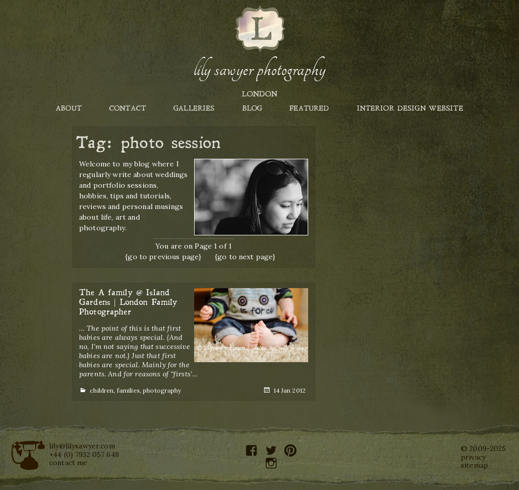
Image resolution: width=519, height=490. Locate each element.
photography (162, 390)
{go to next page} (245, 256)
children (102, 390)
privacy (473, 457)
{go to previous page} (163, 256)
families (128, 390)
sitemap (474, 465)
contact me (68, 462)
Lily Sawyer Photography (259, 69)
